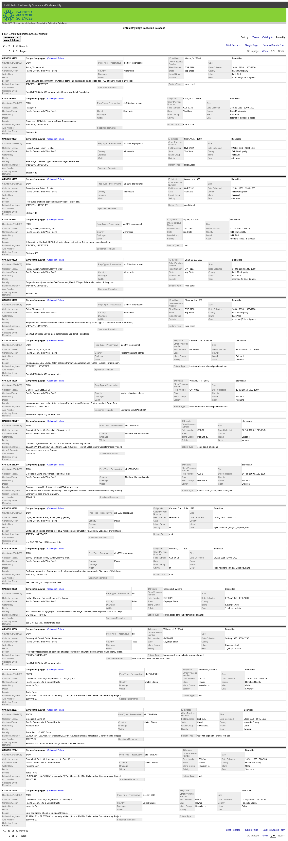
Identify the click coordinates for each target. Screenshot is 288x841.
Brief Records (233, 45)
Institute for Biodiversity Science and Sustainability (33, 5)
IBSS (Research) (15, 23)
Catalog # (267, 37)
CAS (4, 23)
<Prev (265, 51)
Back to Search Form (274, 45)
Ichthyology (30, 23)
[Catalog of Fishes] (55, 58)
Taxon (255, 37)
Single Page (251, 45)
